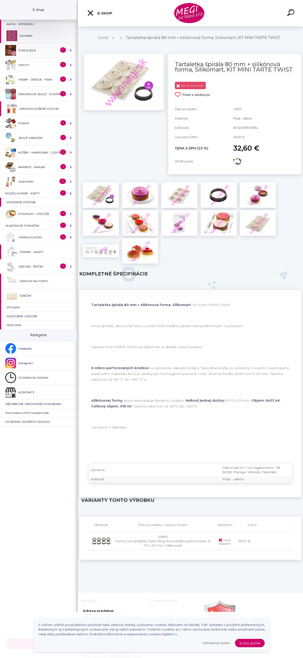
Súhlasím (250, 643)
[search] (291, 13)
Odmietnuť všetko (216, 643)
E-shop (99, 13)
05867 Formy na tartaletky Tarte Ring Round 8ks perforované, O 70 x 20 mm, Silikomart (163, 541)
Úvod (103, 37)
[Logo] (190, 13)
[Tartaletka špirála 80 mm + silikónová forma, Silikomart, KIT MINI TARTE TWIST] (124, 55)
